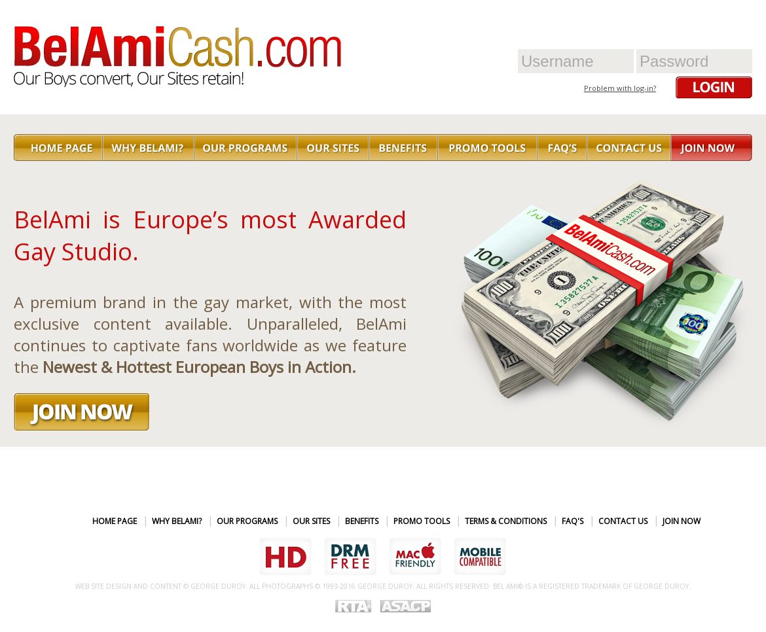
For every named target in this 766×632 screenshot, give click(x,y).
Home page (114, 521)
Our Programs (247, 521)
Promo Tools (421, 521)
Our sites (311, 521)
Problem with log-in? (620, 88)
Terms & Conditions (506, 521)
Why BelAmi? (177, 521)
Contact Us (622, 521)
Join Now (682, 521)
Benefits (361, 521)
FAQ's (572, 521)
